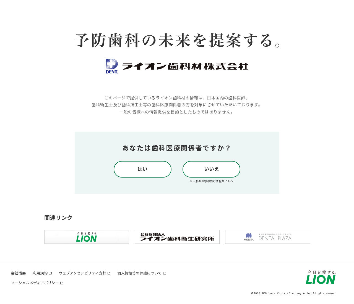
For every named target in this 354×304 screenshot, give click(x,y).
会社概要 (18, 273)
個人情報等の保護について (139, 273)
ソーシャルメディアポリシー (35, 282)
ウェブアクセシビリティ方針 (82, 273)
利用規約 (40, 273)
